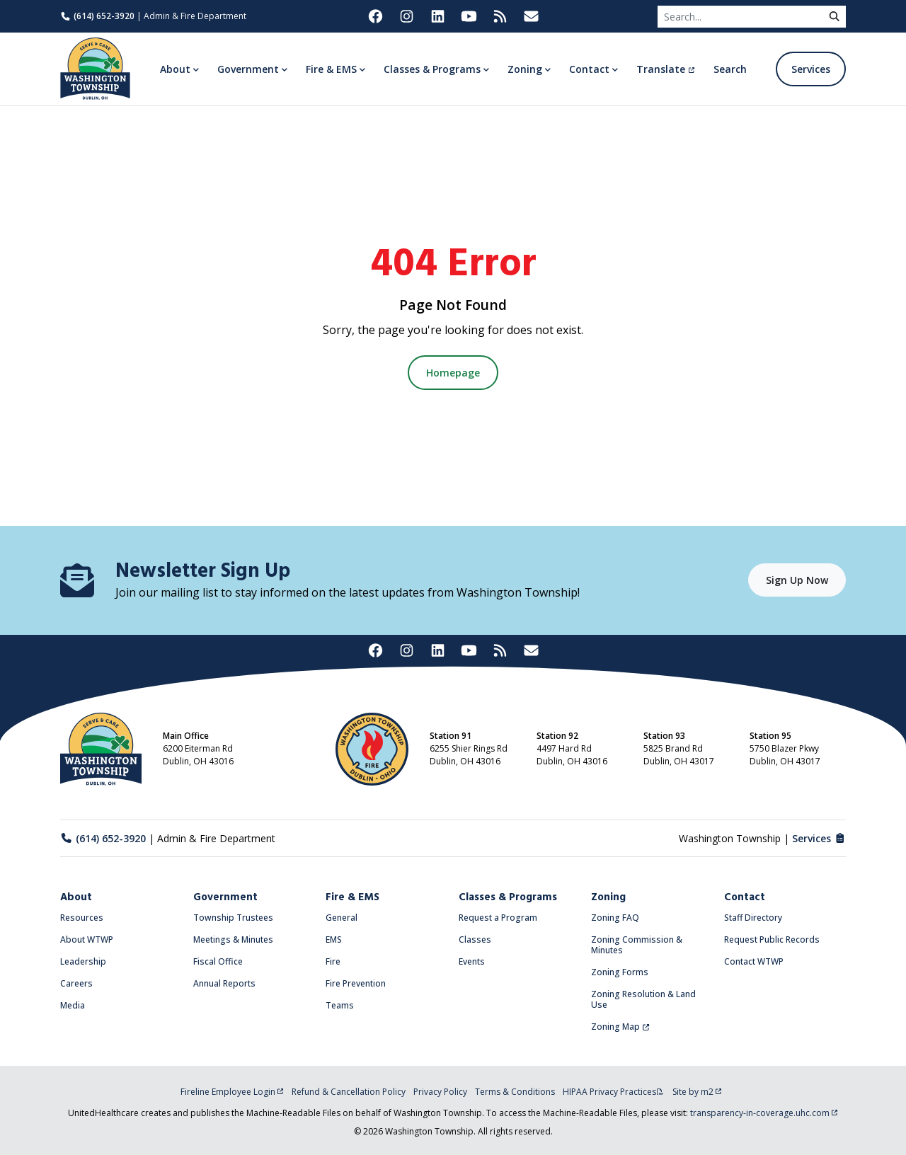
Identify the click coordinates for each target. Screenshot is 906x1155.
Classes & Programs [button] (432, 69)
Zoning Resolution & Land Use (643, 999)
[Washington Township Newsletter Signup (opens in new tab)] (531, 16)
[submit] (834, 17)
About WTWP (86, 939)
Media (72, 1005)
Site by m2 (697, 1092)
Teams (340, 1005)
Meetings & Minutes (233, 939)
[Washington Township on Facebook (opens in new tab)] (375, 16)
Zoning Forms (619, 972)
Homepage (453, 372)
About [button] (175, 69)
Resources (81, 918)
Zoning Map (620, 1027)
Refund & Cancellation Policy (349, 1092)
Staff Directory (753, 918)
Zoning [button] (525, 69)
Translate (665, 69)
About (76, 897)
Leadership (83, 961)
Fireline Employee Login (232, 1092)
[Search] (740, 17)
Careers (76, 983)
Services (810, 69)
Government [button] (248, 69)
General (341, 918)
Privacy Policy (440, 1092)
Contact (744, 897)
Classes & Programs (508, 897)
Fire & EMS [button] (331, 69)
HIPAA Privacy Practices (613, 1092)
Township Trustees (233, 918)
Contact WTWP (754, 961)
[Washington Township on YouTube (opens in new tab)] (468, 16)
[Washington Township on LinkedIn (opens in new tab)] (437, 16)
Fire (333, 961)
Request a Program (498, 918)
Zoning (608, 897)
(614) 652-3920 (97, 16)
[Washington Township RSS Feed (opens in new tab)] (500, 16)
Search (730, 69)
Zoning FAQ (615, 918)
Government (225, 897)
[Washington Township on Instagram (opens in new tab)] (406, 16)
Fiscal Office (218, 961)
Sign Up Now (797, 580)
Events (472, 961)
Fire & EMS (352, 897)
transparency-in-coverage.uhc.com (764, 1113)
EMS (334, 939)
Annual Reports (224, 983)
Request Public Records (772, 939)
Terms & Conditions (515, 1092)
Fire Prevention (356, 983)
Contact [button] (589, 69)
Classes (475, 939)
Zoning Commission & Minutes (636, 944)
